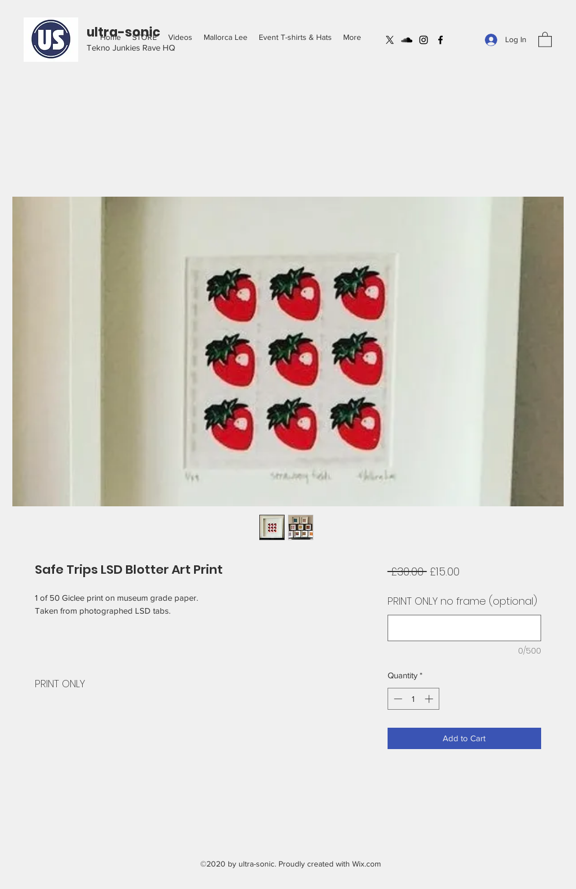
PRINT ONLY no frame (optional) (462, 601)
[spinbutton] (413, 698)
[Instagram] (423, 40)
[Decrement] (396, 698)
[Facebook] (440, 40)
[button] (145, 37)
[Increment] (430, 698)
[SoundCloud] (406, 40)
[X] (389, 40)
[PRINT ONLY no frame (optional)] (464, 628)
